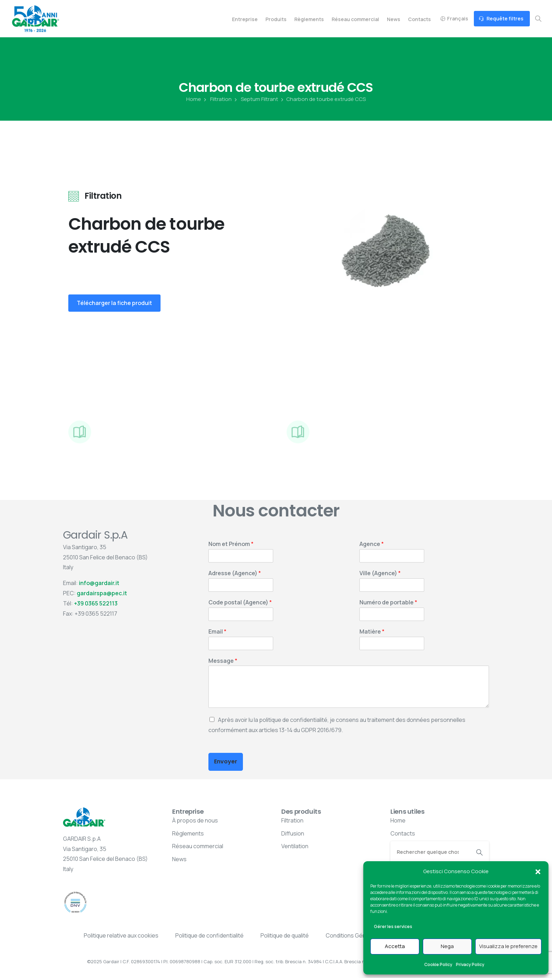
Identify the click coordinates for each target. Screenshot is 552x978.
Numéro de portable (388, 602)
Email (217, 631)
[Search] (430, 851)
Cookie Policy (438, 964)
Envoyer (225, 761)
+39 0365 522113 (96, 603)
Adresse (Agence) (234, 573)
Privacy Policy (470, 964)
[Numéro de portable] (391, 614)
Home (193, 99)
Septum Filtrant (255, 99)
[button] (537, 871)
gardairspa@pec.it (102, 593)
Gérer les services (393, 926)
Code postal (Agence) (240, 602)
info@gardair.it (99, 583)
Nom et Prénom (230, 544)
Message (222, 661)
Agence (371, 544)
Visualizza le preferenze (508, 946)
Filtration (217, 99)
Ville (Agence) (380, 573)
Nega (447, 946)
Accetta (395, 946)
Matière (371, 631)
